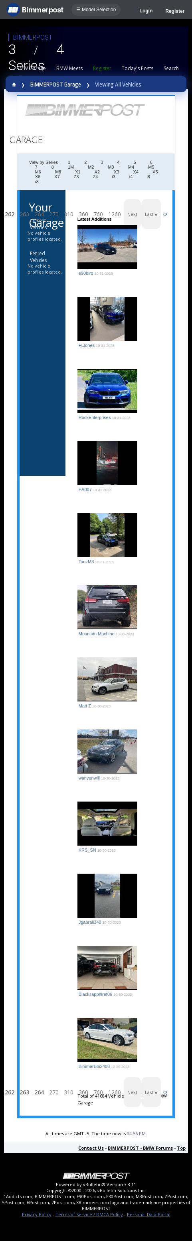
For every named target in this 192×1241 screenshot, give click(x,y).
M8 (58, 171)
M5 (151, 167)
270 (54, 214)
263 (24, 214)
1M (71, 167)
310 (68, 214)
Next (132, 214)
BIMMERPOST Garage (55, 84)
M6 (38, 171)
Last (151, 214)
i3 (113, 176)
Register (174, 11)
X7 (56, 176)
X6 (37, 176)
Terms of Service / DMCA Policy (89, 1214)
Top (181, 1148)
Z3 (76, 176)
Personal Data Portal (148, 1214)
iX (37, 181)
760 (98, 214)
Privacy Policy (36, 1214)
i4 (131, 176)
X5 (155, 171)
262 (9, 214)
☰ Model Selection (96, 9)
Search (171, 68)
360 (83, 214)
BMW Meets (69, 68)
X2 (97, 171)
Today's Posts (137, 68)
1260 (114, 214)
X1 (77, 171)
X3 (116, 171)
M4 (131, 167)
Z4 (95, 176)
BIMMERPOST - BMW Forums (140, 1148)
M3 (111, 167)
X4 (136, 171)
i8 (148, 176)
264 (39, 214)
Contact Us (91, 1148)
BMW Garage (31, 68)
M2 (91, 167)
